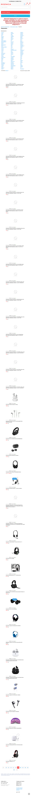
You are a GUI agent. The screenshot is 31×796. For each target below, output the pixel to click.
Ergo (2, 61)
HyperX (12, 43)
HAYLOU (12, 38)
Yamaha (21, 66)
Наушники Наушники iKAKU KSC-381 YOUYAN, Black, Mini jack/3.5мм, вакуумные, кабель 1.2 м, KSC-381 (14, 335)
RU (24, 4)
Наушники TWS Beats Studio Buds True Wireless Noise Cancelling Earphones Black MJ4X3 (15, 678)
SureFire (21, 52)
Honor (12, 39)
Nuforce (12, 68)
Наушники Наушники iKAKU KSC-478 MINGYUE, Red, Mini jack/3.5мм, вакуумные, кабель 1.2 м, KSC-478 (15, 103)
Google (12, 35)
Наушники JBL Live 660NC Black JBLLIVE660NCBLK (14, 438)
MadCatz (12, 58)
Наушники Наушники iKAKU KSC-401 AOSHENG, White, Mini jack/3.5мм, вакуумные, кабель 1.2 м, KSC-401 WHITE (15, 246)
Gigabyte (12, 33)
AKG (2, 35)
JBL (11, 45)
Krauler (12, 52)
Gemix (2, 68)
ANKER (2, 37)
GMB (11, 34)
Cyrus (2, 52)
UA (24, 3)
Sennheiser (22, 45)
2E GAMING (22, 68)
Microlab (12, 62)
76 (10, 767)
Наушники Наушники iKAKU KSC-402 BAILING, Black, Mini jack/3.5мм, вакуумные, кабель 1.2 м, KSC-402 (15, 229)
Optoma (21, 34)
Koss (11, 51)
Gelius (2, 66)
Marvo (12, 60)
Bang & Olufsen (3, 41)
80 (20, 767)
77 (13, 767)
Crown (2, 51)
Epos (2, 60)
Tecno (21, 55)
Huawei (12, 42)
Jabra (11, 44)
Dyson (2, 55)
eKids (2, 59)
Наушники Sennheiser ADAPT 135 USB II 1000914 (14, 488)
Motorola (12, 64)
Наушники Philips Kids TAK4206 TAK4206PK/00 (13, 728)
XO (20, 63)
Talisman (21, 54)
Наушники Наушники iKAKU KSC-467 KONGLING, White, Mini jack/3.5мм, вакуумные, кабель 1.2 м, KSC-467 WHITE (15, 121)
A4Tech (2, 32)
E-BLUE (2, 56)
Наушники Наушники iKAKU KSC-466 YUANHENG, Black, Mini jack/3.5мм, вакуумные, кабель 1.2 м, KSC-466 (15, 175)
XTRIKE (21, 65)
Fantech (2, 64)
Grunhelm (12, 36)
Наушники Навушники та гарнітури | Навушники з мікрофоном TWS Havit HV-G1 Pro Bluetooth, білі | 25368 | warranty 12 (15, 524)
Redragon (21, 42)
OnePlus (21, 33)
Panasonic (21, 35)
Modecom (12, 63)
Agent (2, 33)
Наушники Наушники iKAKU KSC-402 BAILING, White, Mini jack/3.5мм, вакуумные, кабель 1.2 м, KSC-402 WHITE (14, 210)
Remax (21, 43)
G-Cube (2, 65)
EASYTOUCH (3, 57)
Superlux (21, 51)
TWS (21, 58)
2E (20, 67)
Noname (12, 66)
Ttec (21, 57)
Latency (12, 53)
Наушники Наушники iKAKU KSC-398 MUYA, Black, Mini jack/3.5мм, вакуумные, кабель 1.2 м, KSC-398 (15, 300)
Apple (2, 38)
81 (22, 767)
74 (6, 767)
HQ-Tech (12, 41)
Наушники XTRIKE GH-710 (10, 761)
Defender (2, 54)
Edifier (2, 58)
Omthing (21, 32)
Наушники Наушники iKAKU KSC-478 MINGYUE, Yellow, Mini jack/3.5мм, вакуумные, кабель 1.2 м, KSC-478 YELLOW (15, 85)
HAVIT (12, 37)
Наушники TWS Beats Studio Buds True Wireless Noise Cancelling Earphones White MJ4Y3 (15, 660)
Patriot (21, 36)
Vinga (21, 61)
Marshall (12, 59)
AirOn (2, 34)
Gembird (2, 67)
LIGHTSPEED (13, 56)
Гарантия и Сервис (19, 788)
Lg (11, 55)
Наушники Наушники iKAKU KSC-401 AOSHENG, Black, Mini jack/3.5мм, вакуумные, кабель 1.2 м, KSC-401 (15, 265)
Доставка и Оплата (19, 787)
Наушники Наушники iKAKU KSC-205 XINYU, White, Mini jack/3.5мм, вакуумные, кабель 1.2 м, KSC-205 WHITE (15, 387)
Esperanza (2, 62)
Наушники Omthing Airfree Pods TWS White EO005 (14, 744)
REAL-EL (21, 41)
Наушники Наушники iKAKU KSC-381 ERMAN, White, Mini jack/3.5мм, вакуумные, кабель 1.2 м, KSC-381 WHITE (15, 352)
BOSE (2, 45)
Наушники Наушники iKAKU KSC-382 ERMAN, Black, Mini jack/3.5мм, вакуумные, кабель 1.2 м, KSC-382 (15, 317)
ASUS (2, 39)
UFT (21, 59)
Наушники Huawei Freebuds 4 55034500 (12, 711)
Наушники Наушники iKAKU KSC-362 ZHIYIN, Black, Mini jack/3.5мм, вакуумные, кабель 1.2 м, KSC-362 (15, 370)
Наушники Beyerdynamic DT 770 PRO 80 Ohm (13, 575)
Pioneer (21, 38)
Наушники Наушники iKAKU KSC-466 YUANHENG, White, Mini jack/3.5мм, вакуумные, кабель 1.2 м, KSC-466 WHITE (15, 157)
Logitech (12, 57)
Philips (21, 37)
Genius (12, 32)
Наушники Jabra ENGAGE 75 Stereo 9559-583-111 (14, 541)
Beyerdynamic (3, 44)
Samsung (21, 44)
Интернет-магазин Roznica (5, 26)
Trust (21, 56)
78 (15, 767)
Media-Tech (12, 61)
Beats (2, 43)
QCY (21, 39)
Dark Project (3, 53)
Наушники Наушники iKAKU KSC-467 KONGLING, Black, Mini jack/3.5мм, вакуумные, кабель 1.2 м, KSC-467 (15, 139)
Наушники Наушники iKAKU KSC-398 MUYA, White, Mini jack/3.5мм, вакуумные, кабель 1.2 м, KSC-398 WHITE (15, 282)
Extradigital (3, 63)
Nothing (12, 67)
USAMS (21, 60)
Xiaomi (21, 62)
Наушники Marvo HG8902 (10, 558)
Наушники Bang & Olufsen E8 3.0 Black (12, 455)
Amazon (2, 36)
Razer (21, 40)
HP (11, 40)
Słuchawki (21, 53)
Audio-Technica (3, 40)
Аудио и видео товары (14, 26)
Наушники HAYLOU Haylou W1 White (12, 404)
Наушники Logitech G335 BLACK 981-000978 (13, 625)
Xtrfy (21, 64)
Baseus (2, 42)
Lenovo (12, 54)
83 (27, 767)
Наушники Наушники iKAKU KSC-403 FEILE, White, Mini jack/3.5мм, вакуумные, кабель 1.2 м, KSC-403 (15, 193)
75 (8, 767)
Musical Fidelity (13, 65)
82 (25, 767)
